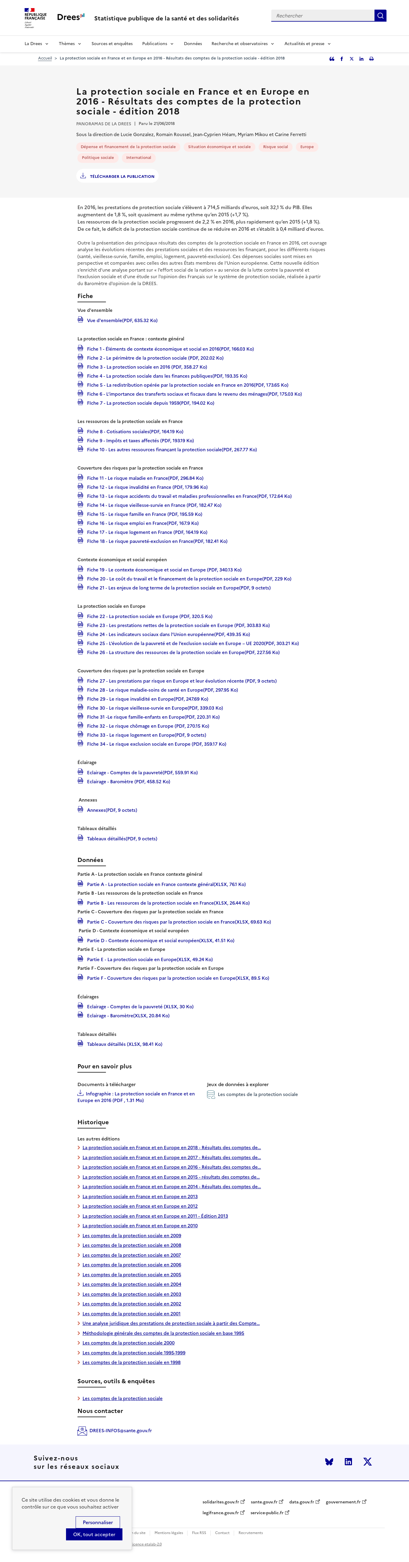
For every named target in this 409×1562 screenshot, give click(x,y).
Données (193, 44)
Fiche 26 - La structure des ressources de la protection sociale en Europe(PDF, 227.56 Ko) (183, 652)
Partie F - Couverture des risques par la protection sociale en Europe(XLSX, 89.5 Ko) (177, 978)
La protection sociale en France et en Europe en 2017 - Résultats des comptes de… (172, 1157)
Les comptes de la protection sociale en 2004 (132, 1284)
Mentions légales (169, 1533)
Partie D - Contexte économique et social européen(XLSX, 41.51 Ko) (160, 940)
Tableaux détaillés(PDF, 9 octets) (121, 838)
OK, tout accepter (94, 1534)
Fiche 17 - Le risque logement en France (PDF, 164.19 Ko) (146, 532)
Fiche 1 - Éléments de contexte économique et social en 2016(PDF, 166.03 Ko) (170, 349)
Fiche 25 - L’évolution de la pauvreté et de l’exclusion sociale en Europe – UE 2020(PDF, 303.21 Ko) (192, 643)
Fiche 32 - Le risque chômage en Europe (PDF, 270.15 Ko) (147, 726)
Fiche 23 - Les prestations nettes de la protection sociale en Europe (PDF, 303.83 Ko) (178, 625)
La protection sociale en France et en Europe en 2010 (140, 1225)
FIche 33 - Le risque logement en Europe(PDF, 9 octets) (146, 735)
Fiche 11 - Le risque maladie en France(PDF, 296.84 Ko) (144, 478)
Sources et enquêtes (112, 44)
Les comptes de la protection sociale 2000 (129, 1342)
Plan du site (136, 1533)
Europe (307, 147)
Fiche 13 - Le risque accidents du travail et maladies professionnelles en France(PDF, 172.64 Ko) (189, 496)
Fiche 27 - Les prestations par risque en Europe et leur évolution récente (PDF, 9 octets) (181, 680)
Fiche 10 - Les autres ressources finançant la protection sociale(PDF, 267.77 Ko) (171, 449)
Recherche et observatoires (240, 44)
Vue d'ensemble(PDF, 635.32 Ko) (122, 320)
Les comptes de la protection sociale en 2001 (132, 1313)
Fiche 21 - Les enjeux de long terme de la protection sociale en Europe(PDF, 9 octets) (178, 587)
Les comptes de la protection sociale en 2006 (132, 1264)
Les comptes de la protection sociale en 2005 (132, 1274)
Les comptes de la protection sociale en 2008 (132, 1245)
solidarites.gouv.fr (221, 1502)
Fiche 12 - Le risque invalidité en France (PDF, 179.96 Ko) (147, 487)
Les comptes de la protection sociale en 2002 (132, 1303)
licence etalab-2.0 (146, 1544)
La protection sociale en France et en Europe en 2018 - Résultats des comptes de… (172, 1147)
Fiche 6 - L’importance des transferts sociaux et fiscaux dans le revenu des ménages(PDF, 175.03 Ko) (194, 394)
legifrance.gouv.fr (221, 1513)
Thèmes (67, 44)
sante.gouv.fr (264, 1502)
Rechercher (380, 16)
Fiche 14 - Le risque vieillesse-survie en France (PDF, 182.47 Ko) (153, 505)
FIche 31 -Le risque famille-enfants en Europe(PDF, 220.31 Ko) (153, 717)
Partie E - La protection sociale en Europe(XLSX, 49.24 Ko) (149, 959)
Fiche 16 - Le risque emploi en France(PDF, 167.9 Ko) (142, 523)
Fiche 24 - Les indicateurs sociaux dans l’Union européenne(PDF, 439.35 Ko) (168, 634)
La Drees (33, 44)
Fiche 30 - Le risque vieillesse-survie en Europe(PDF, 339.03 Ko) (154, 708)
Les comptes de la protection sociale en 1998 (132, 1362)
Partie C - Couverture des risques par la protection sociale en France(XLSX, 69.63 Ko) (178, 921)
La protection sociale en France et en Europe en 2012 (140, 1206)
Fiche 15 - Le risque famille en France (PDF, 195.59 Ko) (144, 514)
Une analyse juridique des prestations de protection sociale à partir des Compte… (171, 1323)
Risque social (275, 147)
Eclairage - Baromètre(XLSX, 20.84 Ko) (128, 1015)
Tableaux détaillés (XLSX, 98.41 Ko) (124, 1044)
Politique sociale (98, 157)
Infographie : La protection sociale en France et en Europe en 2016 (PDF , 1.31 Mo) (136, 1097)
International (138, 157)
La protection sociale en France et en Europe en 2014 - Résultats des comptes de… (172, 1186)
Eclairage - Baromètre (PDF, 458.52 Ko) (128, 781)
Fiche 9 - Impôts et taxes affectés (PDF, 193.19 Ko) (140, 440)
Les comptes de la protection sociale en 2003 (132, 1294)
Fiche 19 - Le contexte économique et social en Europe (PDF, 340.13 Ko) (164, 569)
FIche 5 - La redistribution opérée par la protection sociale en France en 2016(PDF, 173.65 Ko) (187, 385)
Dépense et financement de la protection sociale (128, 147)
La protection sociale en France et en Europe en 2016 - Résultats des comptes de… (172, 1167)
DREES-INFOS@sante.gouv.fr (120, 1430)
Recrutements (251, 1533)
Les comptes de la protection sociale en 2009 (132, 1235)
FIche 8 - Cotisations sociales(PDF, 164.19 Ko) (134, 431)
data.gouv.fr (301, 1502)
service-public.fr (267, 1513)
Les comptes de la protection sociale (252, 1094)
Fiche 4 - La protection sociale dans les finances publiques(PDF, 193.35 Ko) (166, 376)
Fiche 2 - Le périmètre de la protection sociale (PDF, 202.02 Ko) (155, 358)
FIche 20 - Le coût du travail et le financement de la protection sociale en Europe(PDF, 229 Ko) (188, 578)
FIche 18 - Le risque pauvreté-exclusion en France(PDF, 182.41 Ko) (156, 541)
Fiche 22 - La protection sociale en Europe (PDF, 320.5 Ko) (149, 616)
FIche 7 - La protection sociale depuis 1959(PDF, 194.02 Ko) (150, 403)
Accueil (45, 58)
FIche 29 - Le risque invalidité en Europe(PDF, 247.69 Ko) (147, 699)
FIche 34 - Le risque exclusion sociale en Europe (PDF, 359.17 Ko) (156, 744)
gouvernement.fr (343, 1502)
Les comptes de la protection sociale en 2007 (132, 1255)
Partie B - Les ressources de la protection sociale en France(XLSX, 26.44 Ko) (168, 903)
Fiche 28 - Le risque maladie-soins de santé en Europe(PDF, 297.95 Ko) (162, 690)
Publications (154, 44)
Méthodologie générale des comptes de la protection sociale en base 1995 (163, 1333)
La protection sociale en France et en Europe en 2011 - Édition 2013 (155, 1216)
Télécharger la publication (122, 176)
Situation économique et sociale (219, 147)
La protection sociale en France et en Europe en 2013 (140, 1196)
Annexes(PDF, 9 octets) (111, 810)
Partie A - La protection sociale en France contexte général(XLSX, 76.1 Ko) (166, 884)
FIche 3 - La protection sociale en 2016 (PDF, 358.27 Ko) (146, 367)
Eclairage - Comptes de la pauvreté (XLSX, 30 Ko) (140, 1006)
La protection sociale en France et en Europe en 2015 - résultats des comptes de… (171, 1177)
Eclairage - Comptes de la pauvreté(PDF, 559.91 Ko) (142, 772)
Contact (222, 1533)
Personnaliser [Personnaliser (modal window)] (98, 1522)
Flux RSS (199, 1533)
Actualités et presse (304, 44)
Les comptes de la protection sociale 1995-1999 (134, 1352)
